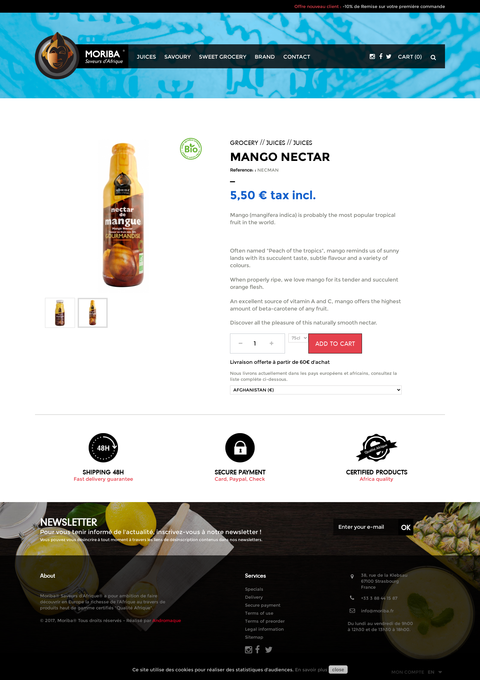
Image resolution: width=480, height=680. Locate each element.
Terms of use (259, 613)
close (338, 669)
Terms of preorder (265, 621)
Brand (265, 57)
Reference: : (243, 170)
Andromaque (166, 620)
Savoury (177, 57)
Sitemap (254, 637)
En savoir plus (311, 670)
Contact (296, 57)
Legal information (264, 629)
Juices (146, 57)
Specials (254, 589)
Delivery (254, 597)
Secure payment (262, 605)
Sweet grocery (222, 57)
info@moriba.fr (377, 610)
